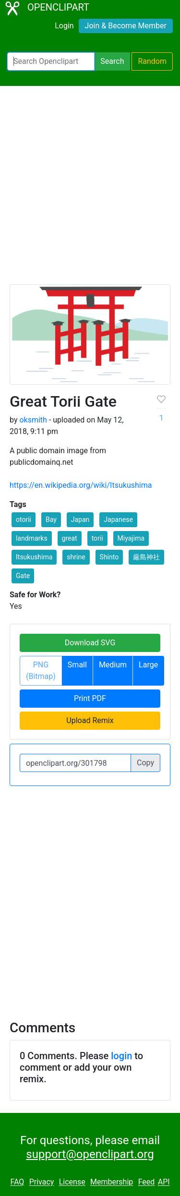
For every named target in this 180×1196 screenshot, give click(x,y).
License (72, 1182)
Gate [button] (23, 576)
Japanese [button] (118, 519)
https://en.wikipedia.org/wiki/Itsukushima (81, 485)
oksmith (33, 419)
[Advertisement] (90, 189)
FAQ (17, 1182)
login (121, 1056)
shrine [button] (76, 557)
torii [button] (97, 538)
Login (64, 25)
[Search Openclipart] (51, 61)
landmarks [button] (32, 538)
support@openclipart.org (90, 1154)
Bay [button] (51, 519)
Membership (111, 1182)
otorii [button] (23, 519)
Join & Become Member (126, 25)
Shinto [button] (109, 557)
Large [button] (148, 664)
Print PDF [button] (90, 698)
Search (112, 61)
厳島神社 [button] (146, 557)
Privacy (41, 1182)
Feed (146, 1182)
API (164, 1182)
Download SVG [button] (90, 642)
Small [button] (77, 664)
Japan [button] (80, 519)
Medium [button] (113, 664)
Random (152, 61)
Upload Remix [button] (89, 720)
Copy (145, 762)
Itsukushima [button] (34, 557)
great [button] (69, 538)
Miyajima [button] (131, 538)
